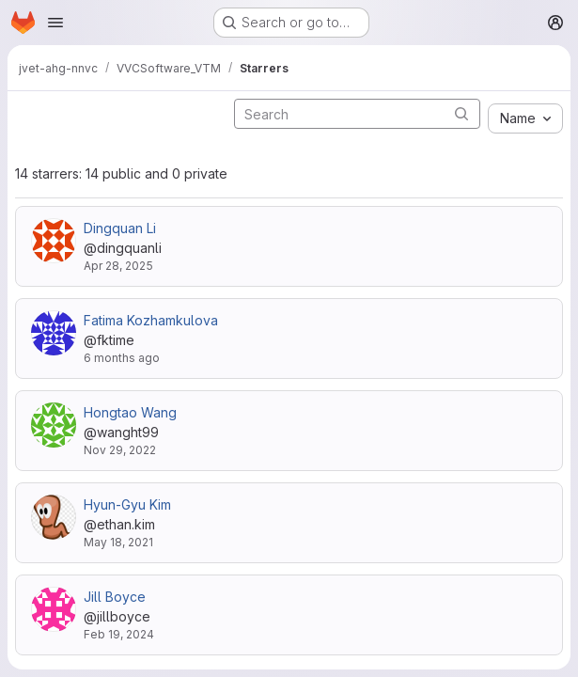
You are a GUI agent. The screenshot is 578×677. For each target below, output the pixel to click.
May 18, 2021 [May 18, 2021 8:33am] (118, 542)
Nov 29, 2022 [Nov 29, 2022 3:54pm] (120, 450)
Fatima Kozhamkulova (151, 320)
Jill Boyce (115, 597)
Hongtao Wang (130, 412)
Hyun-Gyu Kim (127, 504)
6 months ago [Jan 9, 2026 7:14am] (122, 358)
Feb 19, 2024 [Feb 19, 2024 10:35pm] (119, 634)
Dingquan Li (120, 228)
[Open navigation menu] (55, 23)
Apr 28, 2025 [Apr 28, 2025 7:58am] (118, 266)
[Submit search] (461, 113)
